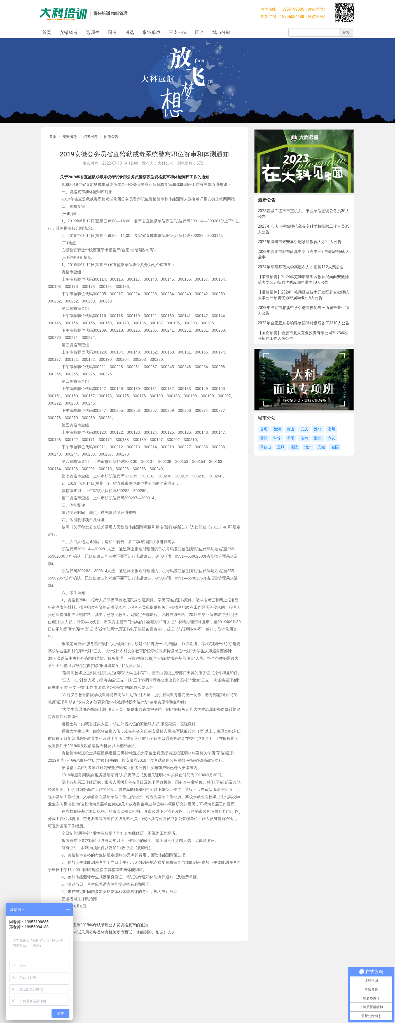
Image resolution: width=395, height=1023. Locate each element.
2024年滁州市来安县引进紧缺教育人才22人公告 (300, 241)
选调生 (92, 32)
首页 (46, 32)
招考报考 (90, 137)
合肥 (263, 429)
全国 (335, 447)
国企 (199, 32)
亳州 (331, 429)
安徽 (321, 447)
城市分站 (221, 32)
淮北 (317, 429)
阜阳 (290, 438)
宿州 (263, 438)
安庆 (304, 429)
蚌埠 (277, 438)
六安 (331, 438)
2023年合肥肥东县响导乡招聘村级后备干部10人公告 (303, 323)
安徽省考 (69, 32)
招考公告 (111, 137)
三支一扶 (178, 32)
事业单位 (151, 32)
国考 (112, 32)
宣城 (280, 447)
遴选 (129, 32)
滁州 (317, 438)
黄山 (290, 429)
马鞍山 (265, 447)
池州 (308, 447)
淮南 (304, 438)
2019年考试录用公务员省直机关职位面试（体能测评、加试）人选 (118, 932)
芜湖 (277, 429)
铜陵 (294, 447)
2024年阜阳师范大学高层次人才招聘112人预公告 (301, 267)
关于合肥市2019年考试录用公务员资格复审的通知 (104, 925)
